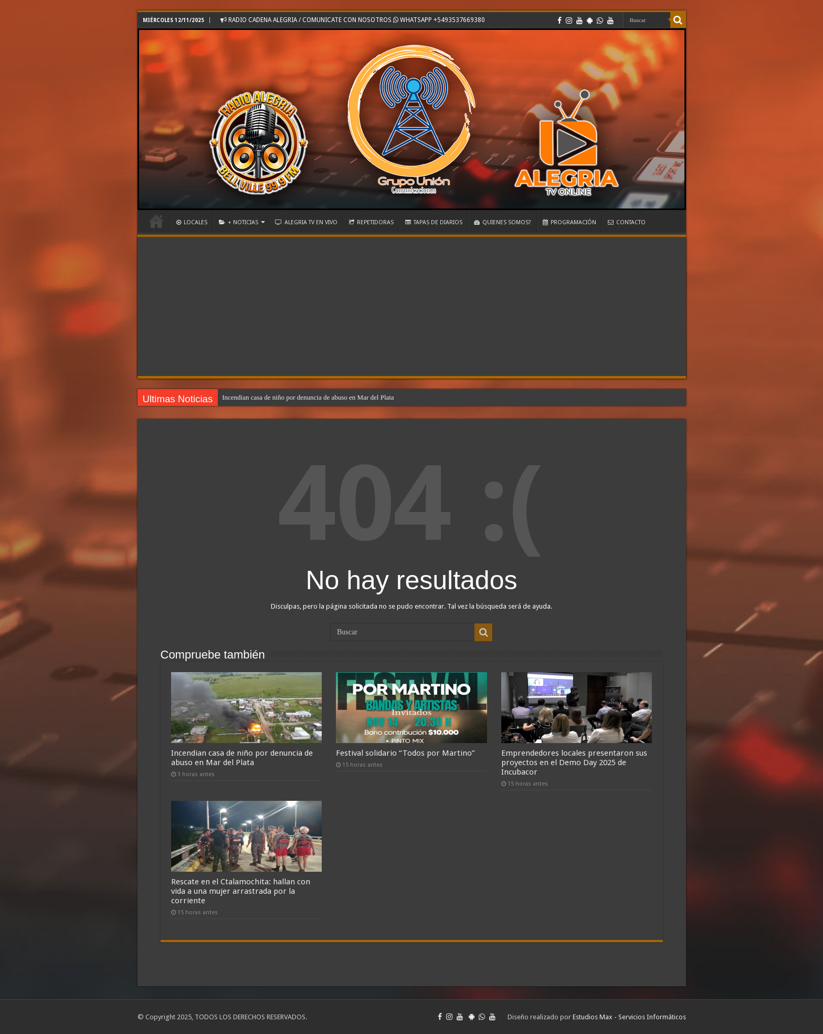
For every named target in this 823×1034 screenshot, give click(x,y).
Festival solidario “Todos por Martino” (405, 753)
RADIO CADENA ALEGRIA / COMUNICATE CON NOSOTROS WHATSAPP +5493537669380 (352, 20)
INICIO (156, 221)
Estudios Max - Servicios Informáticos (629, 1017)
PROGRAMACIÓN (569, 222)
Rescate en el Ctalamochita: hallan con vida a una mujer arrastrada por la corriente (240, 891)
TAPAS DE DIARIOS (433, 222)
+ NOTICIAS (238, 222)
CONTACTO (627, 222)
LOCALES (191, 222)
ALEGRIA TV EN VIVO (306, 222)
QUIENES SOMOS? (502, 222)
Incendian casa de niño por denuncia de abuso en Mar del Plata (308, 397)
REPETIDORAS (371, 222)
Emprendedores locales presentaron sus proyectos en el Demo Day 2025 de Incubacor (574, 762)
